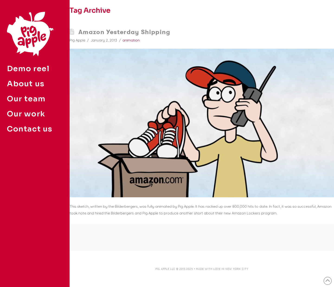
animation (131, 40)
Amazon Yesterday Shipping (124, 31)
